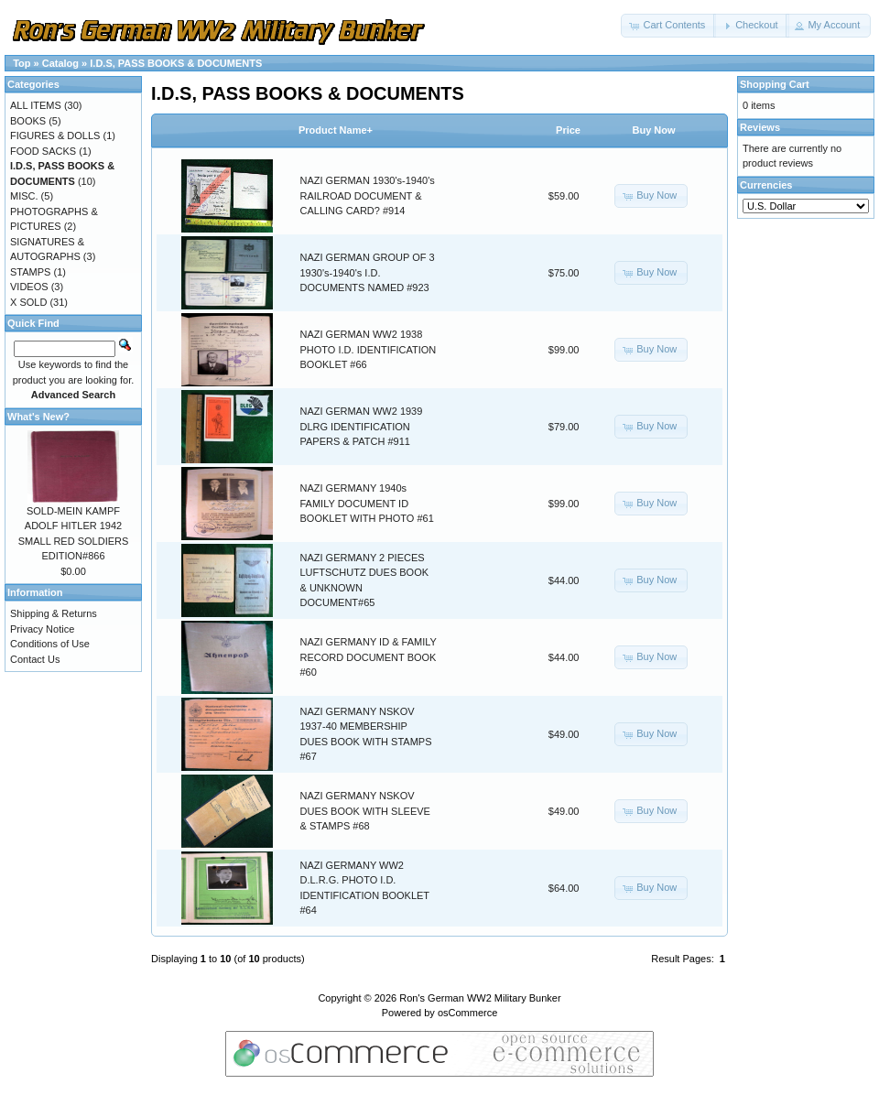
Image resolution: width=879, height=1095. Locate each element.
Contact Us (35, 659)
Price (568, 130)
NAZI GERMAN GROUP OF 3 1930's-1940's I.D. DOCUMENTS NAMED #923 (367, 272)
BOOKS (28, 120)
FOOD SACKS (43, 151)
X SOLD (28, 302)
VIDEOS (29, 286)
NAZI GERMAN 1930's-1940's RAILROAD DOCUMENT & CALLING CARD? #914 (367, 195)
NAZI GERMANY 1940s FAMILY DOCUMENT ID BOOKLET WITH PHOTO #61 (367, 503)
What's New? (38, 416)
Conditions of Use (50, 643)
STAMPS (30, 271)
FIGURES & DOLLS (55, 135)
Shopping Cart (774, 84)
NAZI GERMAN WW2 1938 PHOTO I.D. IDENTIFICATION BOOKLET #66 (368, 349)
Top (21, 63)
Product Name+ (335, 130)
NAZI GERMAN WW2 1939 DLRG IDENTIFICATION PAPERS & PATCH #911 (361, 426)
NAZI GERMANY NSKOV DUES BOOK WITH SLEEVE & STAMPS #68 (365, 810)
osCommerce (467, 1012)
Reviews (760, 127)
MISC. (24, 195)
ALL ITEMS (35, 105)
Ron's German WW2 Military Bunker (479, 997)
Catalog (60, 63)
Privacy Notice (42, 628)
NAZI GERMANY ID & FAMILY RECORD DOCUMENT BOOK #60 (368, 657)
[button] (668, 26)
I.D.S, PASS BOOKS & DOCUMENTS (176, 63)
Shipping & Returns (53, 613)
